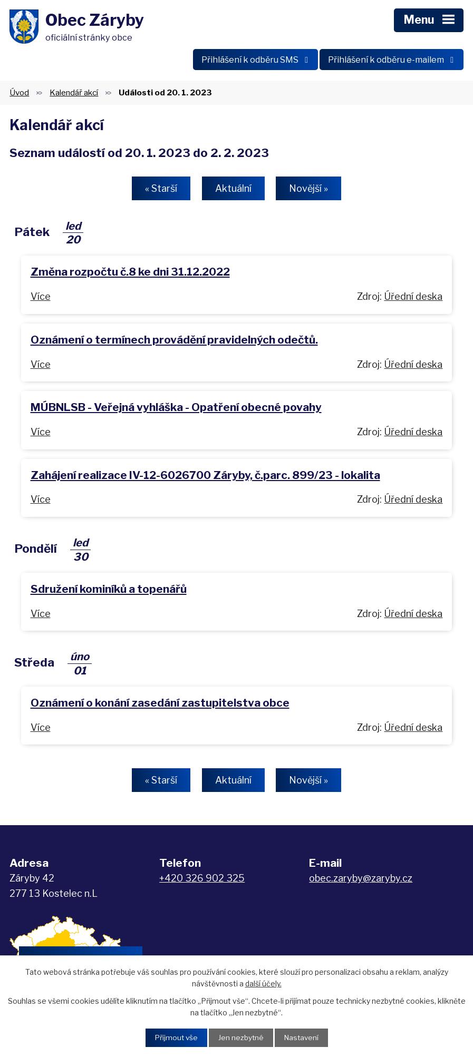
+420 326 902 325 (202, 880)
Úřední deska (413, 298)
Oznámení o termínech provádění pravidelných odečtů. (174, 341)
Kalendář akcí (74, 95)
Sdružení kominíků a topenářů (109, 591)
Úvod (19, 95)
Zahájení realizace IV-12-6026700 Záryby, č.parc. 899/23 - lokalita (205, 477)
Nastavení (302, 1037)
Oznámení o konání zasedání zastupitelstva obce (160, 704)
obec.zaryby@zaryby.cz (360, 880)
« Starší (159, 190)
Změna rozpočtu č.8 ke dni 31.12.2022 (130, 274)
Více (41, 298)
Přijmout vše (175, 1037)
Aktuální (233, 190)
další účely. (263, 982)
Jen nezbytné (241, 1037)
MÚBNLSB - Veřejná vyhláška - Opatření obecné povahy (176, 409)
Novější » (311, 190)
